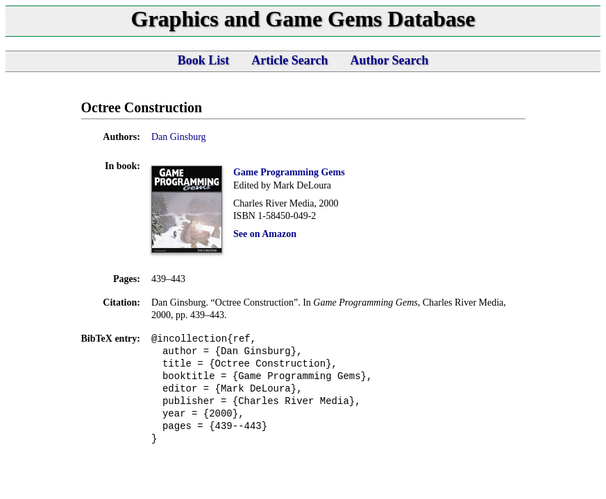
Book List (204, 60)
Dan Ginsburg (178, 137)
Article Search (289, 60)
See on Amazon (264, 234)
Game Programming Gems (289, 172)
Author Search (389, 60)
